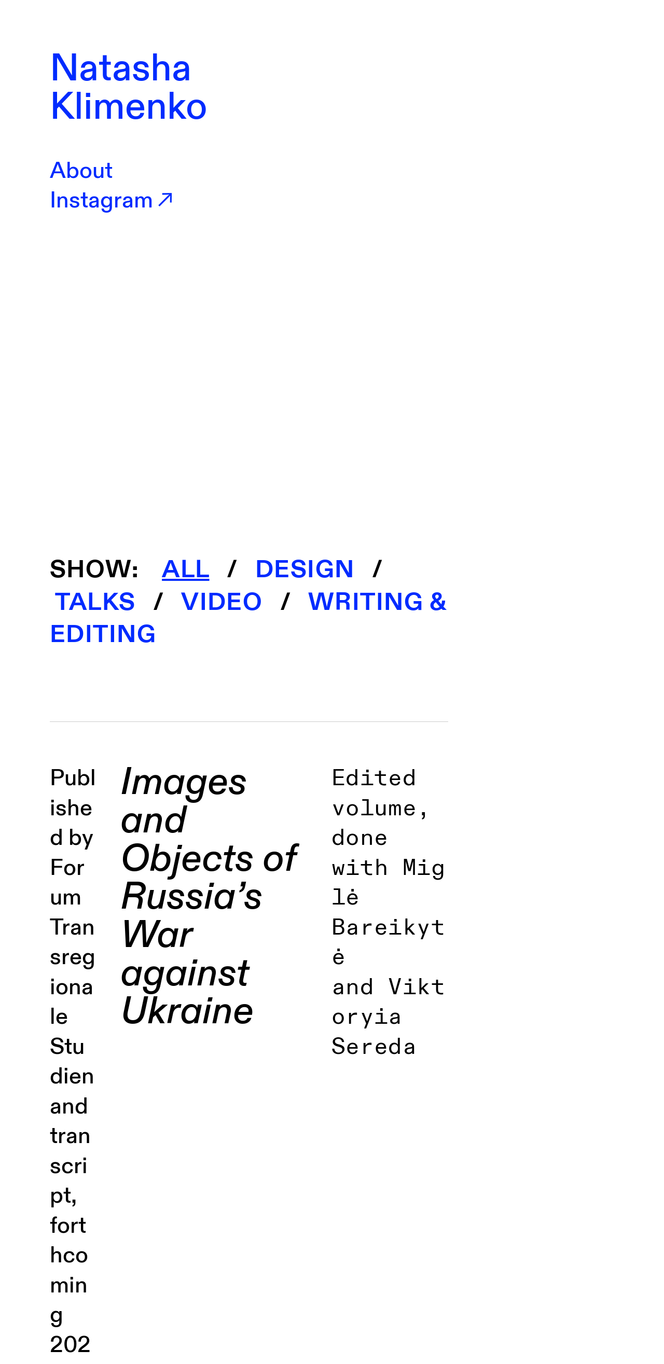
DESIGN (305, 569)
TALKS (93, 602)
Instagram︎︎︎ (113, 200)
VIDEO (221, 602)
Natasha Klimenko (129, 88)
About (81, 171)
